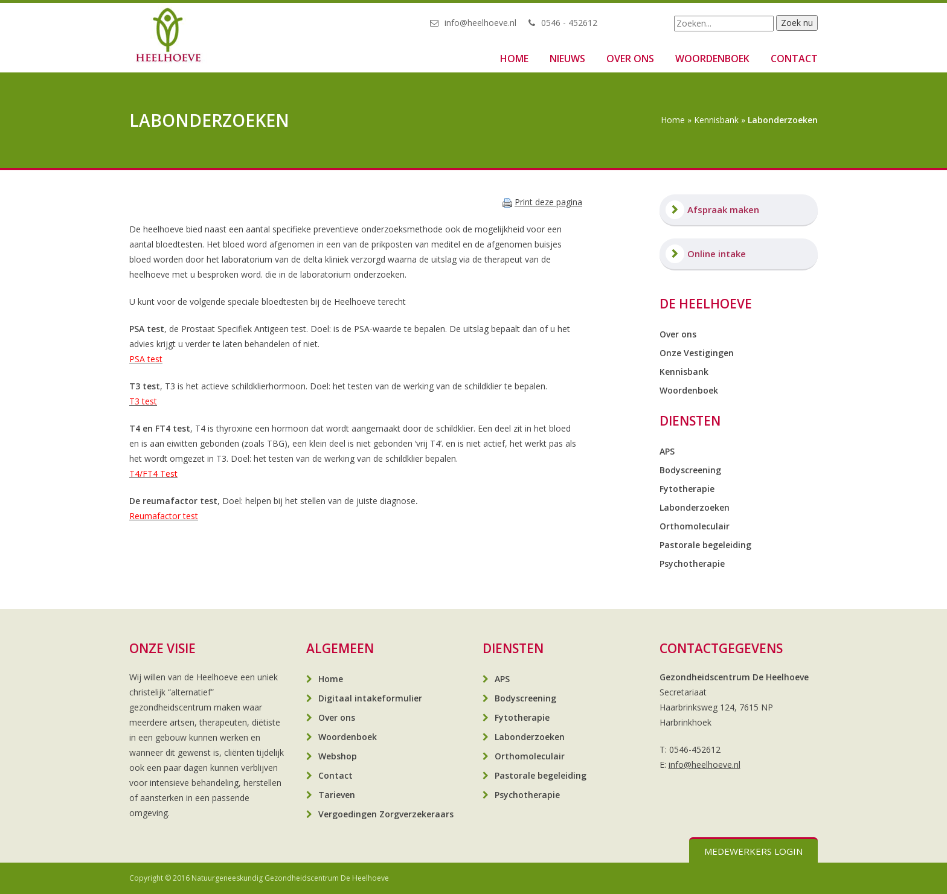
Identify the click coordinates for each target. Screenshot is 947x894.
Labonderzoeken (695, 507)
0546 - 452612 (569, 22)
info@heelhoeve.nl (480, 22)
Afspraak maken (723, 209)
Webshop (337, 756)
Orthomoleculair (695, 526)
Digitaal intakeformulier (370, 698)
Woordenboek (712, 58)
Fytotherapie (687, 488)
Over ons (630, 58)
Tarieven (336, 794)
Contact (794, 58)
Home (514, 58)
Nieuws (567, 58)
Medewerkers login (753, 851)
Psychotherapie (692, 563)
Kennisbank (716, 120)
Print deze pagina (548, 202)
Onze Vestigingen (697, 353)
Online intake (716, 253)
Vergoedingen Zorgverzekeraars (386, 814)
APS (667, 451)
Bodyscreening (690, 470)
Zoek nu (797, 22)
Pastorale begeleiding (705, 545)
